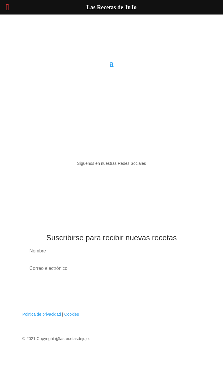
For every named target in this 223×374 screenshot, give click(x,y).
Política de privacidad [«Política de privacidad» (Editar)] (41, 314)
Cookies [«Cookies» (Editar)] (71, 314)
